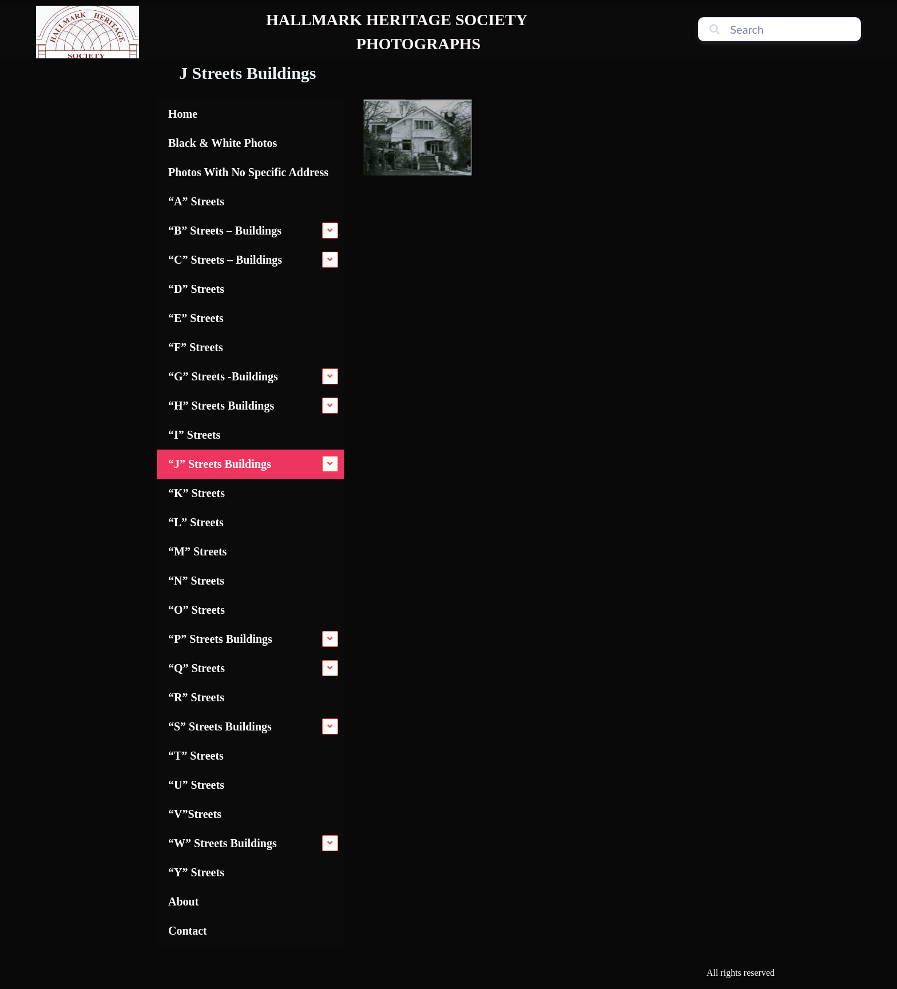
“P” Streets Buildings (220, 639)
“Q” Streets (196, 668)
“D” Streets (196, 289)
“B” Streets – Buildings (224, 230)
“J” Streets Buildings (219, 464)
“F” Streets (195, 347)
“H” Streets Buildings (221, 405)
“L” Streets (196, 522)
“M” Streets (197, 551)
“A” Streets (196, 201)
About (183, 901)
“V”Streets (194, 814)
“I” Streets (194, 434)
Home (182, 114)
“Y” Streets (196, 872)
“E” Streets (196, 318)
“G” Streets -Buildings (223, 376)
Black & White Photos (222, 143)
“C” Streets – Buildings (225, 259)
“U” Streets (196, 785)
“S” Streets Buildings (220, 726)
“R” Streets (196, 697)
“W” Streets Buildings (222, 843)
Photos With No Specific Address (248, 172)
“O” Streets (196, 609)
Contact (187, 930)
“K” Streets (196, 493)
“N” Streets (196, 580)
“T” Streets (196, 755)
